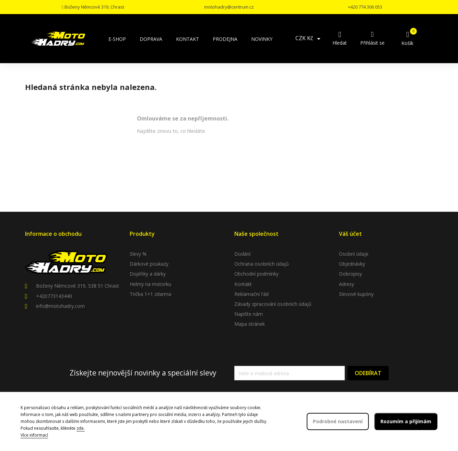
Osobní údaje (353, 254)
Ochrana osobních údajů (261, 264)
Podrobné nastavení (338, 421)
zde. (81, 428)
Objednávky (352, 264)
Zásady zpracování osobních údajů (273, 304)
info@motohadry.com (60, 306)
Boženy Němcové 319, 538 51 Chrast (77, 285)
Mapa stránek (249, 324)
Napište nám (248, 314)
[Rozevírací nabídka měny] (309, 39)
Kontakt (243, 284)
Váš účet (350, 234)
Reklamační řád (251, 294)
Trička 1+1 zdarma (150, 294)
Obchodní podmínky (256, 273)
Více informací (34, 435)
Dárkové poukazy (149, 264)
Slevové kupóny (356, 294)
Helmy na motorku (150, 284)
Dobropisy (350, 273)
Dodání (242, 254)
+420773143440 (54, 296)
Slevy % (138, 254)
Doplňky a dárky (148, 273)
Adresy (346, 284)
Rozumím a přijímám (405, 421)
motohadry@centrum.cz (229, 7)
